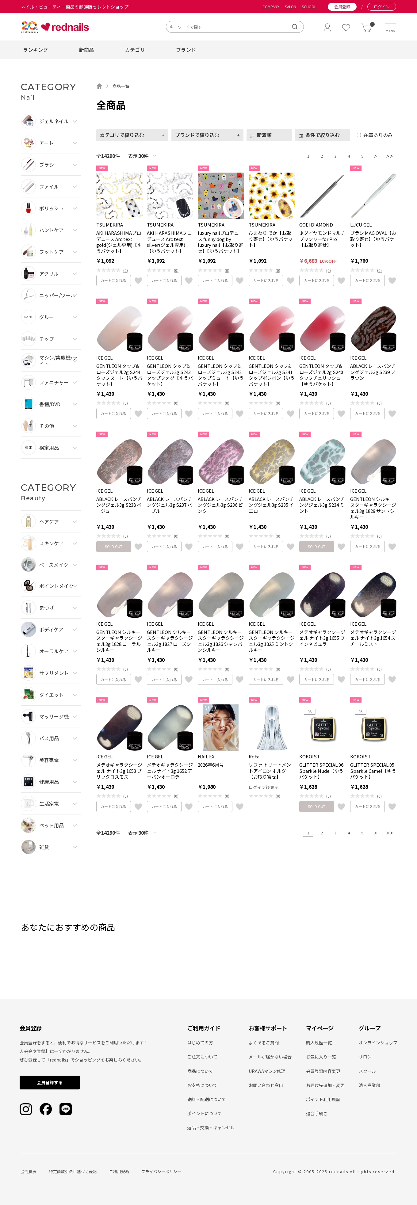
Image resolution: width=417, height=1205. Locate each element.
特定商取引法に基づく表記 (73, 1171)
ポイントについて (204, 1113)
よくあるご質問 (264, 1042)
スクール (367, 1071)
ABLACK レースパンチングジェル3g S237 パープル (169, 505)
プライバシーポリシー (161, 1171)
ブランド (186, 49)
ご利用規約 (119, 1171)
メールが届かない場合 (270, 1057)
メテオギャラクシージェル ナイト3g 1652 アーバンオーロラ (170, 771)
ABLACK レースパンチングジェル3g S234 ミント (322, 505)
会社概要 (29, 1171)
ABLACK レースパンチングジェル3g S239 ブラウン (373, 372)
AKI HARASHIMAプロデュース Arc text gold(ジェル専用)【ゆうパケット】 (119, 242)
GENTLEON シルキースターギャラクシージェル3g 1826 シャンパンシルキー (221, 641)
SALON (290, 7)
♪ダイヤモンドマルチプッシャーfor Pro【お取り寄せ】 (322, 239)
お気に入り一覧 (321, 1057)
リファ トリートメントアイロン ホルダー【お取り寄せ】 (270, 771)
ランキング (35, 49)
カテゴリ (135, 49)
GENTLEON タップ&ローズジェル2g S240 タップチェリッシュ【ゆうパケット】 (321, 375)
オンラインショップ (378, 1042)
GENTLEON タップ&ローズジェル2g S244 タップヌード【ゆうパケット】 (119, 375)
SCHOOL (309, 7)
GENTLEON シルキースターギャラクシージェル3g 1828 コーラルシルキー (119, 641)
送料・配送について (206, 1099)
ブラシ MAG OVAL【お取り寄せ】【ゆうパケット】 (373, 239)
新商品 (86, 49)
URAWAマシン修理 (267, 1071)
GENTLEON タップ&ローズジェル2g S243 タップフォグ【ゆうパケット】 (170, 375)
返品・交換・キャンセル (211, 1127)
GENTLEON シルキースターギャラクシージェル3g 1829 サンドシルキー (373, 508)
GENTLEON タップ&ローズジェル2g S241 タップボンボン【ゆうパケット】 (272, 375)
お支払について (202, 1085)
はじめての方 (200, 1042)
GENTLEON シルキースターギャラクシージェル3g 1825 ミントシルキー (272, 641)
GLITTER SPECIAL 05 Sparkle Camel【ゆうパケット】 (373, 771)
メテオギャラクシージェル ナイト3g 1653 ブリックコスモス (119, 771)
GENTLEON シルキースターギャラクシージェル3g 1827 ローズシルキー (170, 641)
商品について (200, 1071)
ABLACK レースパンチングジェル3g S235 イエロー (271, 505)
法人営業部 (369, 1085)
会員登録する (50, 1082)
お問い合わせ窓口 (266, 1085)
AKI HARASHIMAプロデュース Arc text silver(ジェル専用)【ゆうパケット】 (169, 242)
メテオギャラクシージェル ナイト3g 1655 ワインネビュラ (322, 638)
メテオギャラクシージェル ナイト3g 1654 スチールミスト (373, 638)
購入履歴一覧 (319, 1042)
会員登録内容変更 (323, 1071)
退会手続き (316, 1113)
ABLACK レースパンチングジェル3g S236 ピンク (220, 505)
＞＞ (388, 156)
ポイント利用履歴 (323, 1099)
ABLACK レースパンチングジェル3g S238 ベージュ (119, 505)
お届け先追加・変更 (325, 1085)
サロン (365, 1057)
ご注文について (202, 1057)
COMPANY (270, 7)
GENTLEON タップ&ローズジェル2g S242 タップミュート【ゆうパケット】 (221, 375)
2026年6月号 (211, 765)
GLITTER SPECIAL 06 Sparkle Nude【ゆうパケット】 (321, 771)
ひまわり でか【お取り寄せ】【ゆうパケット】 (271, 239)
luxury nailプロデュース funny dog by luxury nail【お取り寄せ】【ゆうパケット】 (220, 242)
